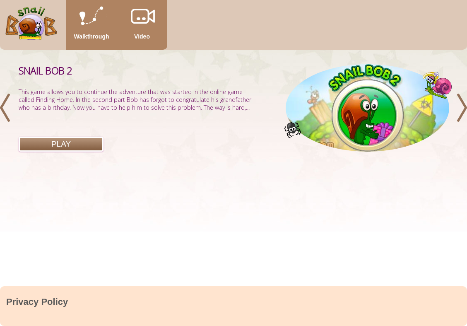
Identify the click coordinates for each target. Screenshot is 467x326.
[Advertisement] (233, 224)
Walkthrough (91, 36)
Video (142, 36)
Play (61, 144)
